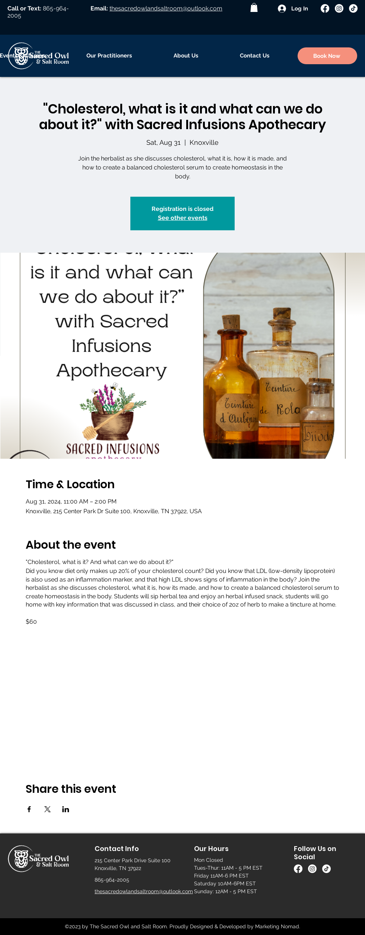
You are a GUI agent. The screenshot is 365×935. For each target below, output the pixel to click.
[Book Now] (327, 55)
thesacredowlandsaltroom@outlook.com (166, 8)
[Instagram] (339, 8)
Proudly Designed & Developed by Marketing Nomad (234, 926)
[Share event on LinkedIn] (65, 809)
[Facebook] (325, 8)
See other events (182, 217)
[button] (254, 7)
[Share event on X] (47, 809)
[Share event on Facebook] (29, 809)
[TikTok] (353, 8)
